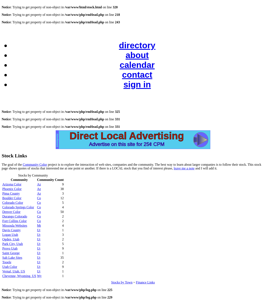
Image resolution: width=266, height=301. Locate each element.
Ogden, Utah (10, 239)
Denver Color (11, 212)
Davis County (11, 230)
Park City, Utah (12, 244)
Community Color (35, 164)
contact (137, 75)
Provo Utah (9, 248)
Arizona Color (11, 184)
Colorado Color (12, 202)
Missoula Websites (14, 225)
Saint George (11, 253)
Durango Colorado (14, 216)
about (137, 55)
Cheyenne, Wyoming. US (19, 276)
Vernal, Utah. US (13, 271)
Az (39, 184)
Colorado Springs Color (18, 207)
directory (137, 45)
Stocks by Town (122, 282)
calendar (137, 65)
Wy (39, 276)
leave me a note (184, 168)
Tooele (6, 262)
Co (39, 198)
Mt (39, 225)
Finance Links (145, 282)
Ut (38, 230)
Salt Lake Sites (12, 257)
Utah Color (9, 267)
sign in (137, 84)
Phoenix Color (12, 189)
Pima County (11, 193)
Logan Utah (10, 234)
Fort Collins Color (14, 221)
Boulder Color (11, 198)
